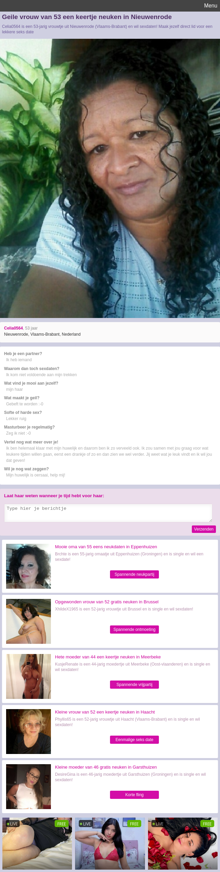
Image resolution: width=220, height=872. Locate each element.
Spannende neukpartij (134, 574)
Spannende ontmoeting (134, 629)
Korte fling (134, 794)
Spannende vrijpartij (134, 684)
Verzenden (204, 529)
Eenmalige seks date (134, 739)
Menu (210, 6)
